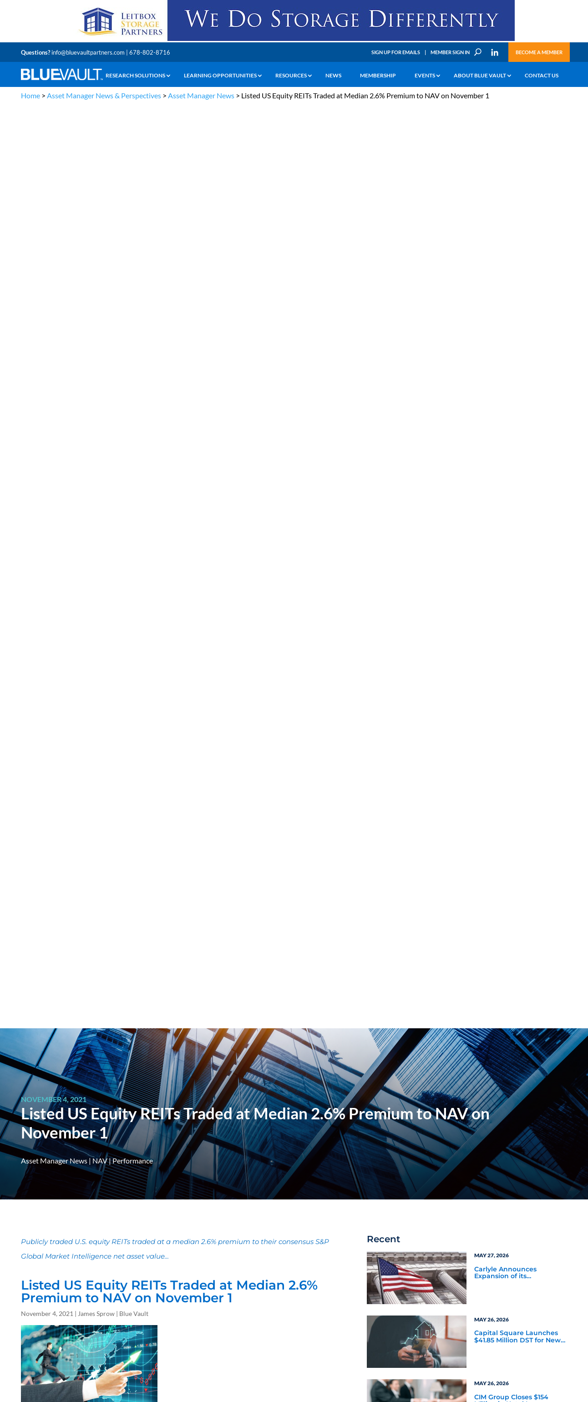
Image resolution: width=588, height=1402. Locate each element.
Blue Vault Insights (504, 895)
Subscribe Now (414, 1039)
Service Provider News (415, 874)
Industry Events (498, 932)
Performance (132, 239)
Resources (291, 75)
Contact (30, 1285)
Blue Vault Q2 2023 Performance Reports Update (510, 713)
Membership (378, 75)
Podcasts (487, 919)
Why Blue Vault (39, 1275)
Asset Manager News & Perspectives (104, 95)
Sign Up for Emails (395, 52)
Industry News (402, 895)
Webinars (394, 919)
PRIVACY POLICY (508, 1159)
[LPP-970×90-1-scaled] (294, 40)
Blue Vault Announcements (424, 907)
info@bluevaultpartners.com (88, 52)
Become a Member (539, 52)
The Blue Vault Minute (102, 1202)
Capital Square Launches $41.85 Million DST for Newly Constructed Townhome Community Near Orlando (520, 415)
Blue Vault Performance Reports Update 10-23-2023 (518, 649)
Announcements (188, 1212)
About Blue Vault (480, 75)
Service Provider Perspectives (499, 878)
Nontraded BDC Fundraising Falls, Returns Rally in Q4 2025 (517, 543)
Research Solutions (135, 75)
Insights (177, 1202)
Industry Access (40, 1243)
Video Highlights (406, 932)
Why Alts (31, 1202)
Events (425, 75)
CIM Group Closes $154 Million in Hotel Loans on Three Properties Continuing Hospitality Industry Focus (515, 479)
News (333, 75)
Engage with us (515, 1224)
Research (32, 1233)
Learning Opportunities (220, 75)
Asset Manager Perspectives (519, 862)
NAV (99, 239)
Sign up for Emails (469, 1318)
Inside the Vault (498, 907)
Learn (28, 1212)
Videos (84, 1233)
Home (30, 95)
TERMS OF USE (549, 1159)
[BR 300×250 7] (519, 1053)
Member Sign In (450, 52)
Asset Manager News (201, 95)
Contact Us (541, 75)
